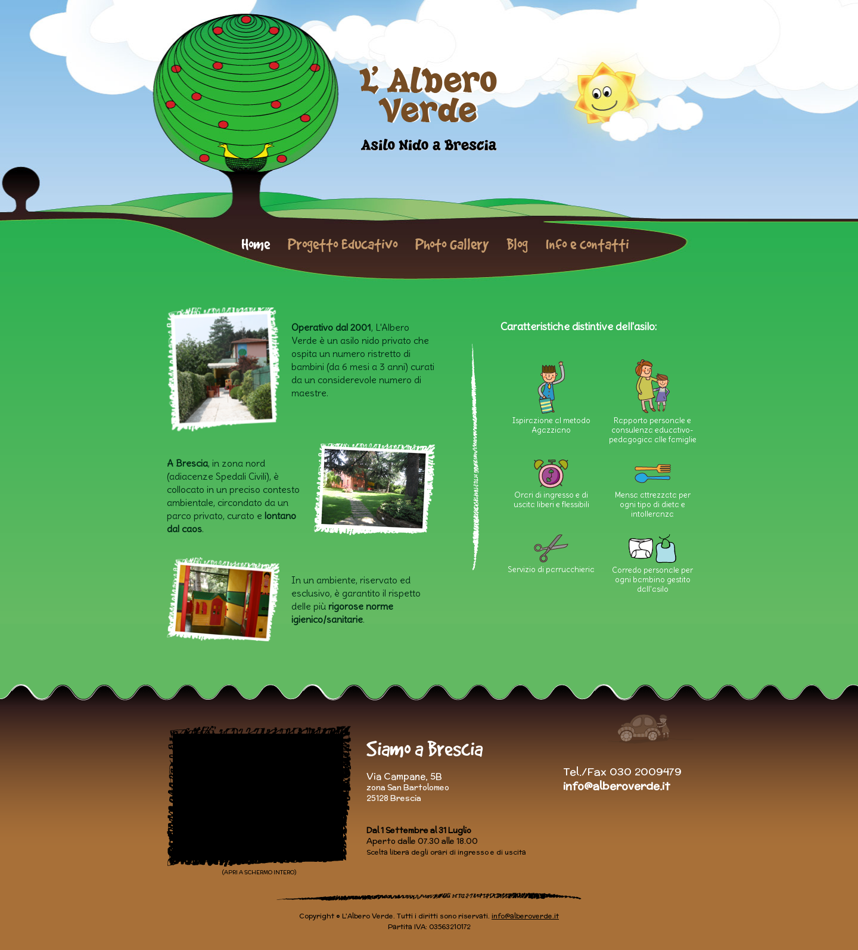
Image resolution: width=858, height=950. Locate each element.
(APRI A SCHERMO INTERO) (259, 872)
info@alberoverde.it (616, 785)
